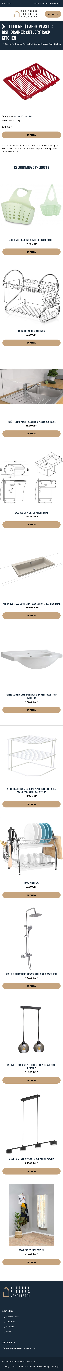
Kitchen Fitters (12, 1316)
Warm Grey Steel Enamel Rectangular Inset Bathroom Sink (31, 603)
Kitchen (17, 116)
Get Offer (53, 14)
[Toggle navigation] (5, 14)
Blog (6, 1366)
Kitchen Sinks (27, 116)
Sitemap (55, 1366)
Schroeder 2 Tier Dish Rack (31, 330)
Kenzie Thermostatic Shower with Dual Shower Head (31, 973)
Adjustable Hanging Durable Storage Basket (31, 239)
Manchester (8, 4)
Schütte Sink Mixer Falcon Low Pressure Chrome (31, 421)
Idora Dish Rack (31, 883)
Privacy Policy (43, 1366)
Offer (8, 1331)
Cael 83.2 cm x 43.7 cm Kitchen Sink (32, 512)
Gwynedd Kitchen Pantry (31, 1250)
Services (10, 1326)
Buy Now (31, 135)
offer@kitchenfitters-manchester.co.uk (47, 4)
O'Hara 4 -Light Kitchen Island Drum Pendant (31, 1159)
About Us (10, 1321)
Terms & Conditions (26, 1366)
